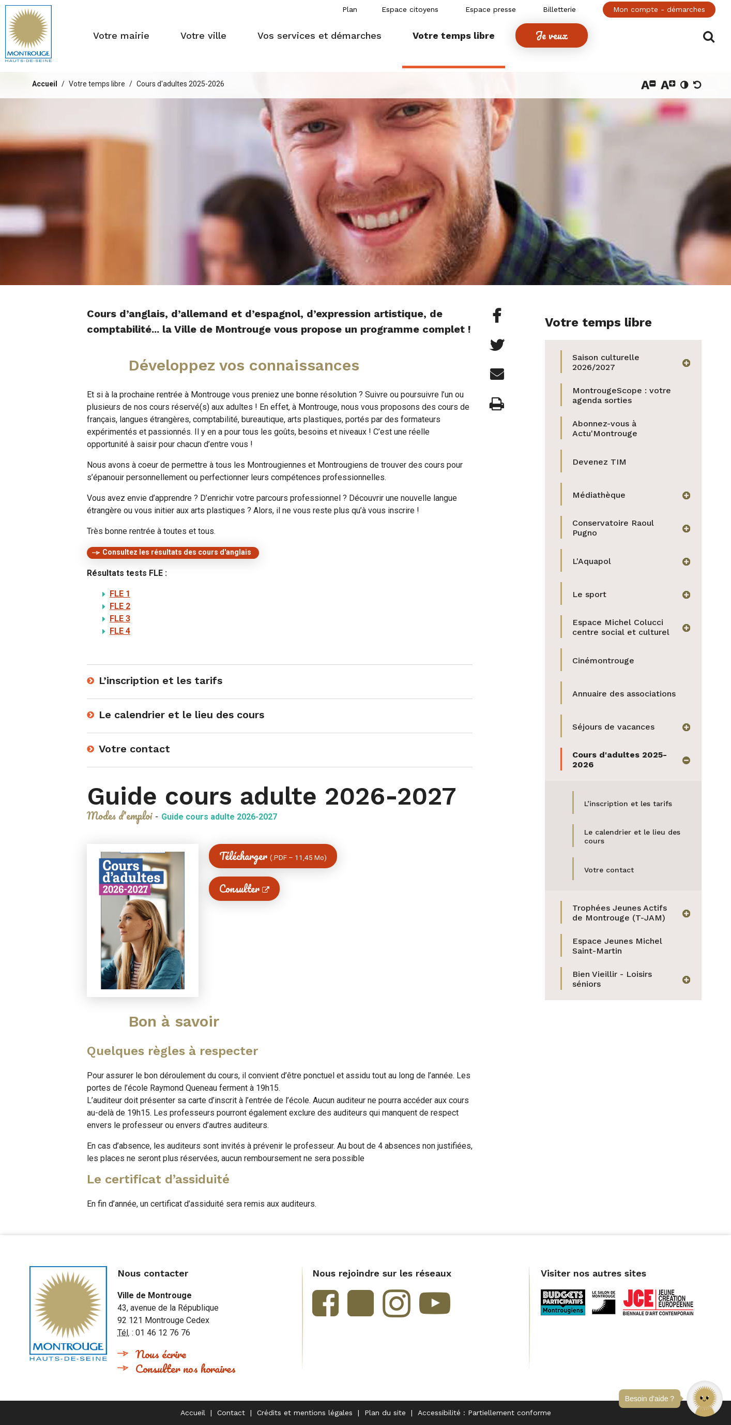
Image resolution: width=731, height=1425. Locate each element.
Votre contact (134, 749)
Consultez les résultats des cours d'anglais (176, 552)
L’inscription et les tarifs (160, 680)
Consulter (239, 889)
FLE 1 (120, 594)
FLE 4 (120, 631)
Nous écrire (160, 1354)
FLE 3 (120, 619)
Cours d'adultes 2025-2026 (180, 84)
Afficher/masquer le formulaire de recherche (709, 37)
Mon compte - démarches (659, 9)
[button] (705, 1399)
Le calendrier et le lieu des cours (181, 714)
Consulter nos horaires (185, 1368)
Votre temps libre (97, 84)
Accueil (44, 84)
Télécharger (273, 856)
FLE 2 (120, 606)
